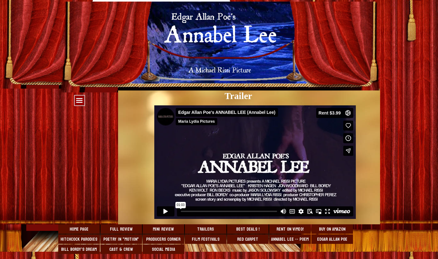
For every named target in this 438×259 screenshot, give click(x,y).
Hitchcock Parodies (78, 239)
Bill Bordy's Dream (79, 249)
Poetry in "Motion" (121, 239)
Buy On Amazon (332, 229)
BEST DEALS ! (247, 229)
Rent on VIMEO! (290, 229)
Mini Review (163, 229)
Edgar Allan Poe (332, 239)
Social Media (163, 249)
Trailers (205, 229)
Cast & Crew (121, 249)
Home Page (79, 229)
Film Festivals (205, 239)
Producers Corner (163, 239)
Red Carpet (247, 239)
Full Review (121, 229)
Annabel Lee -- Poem (290, 239)
